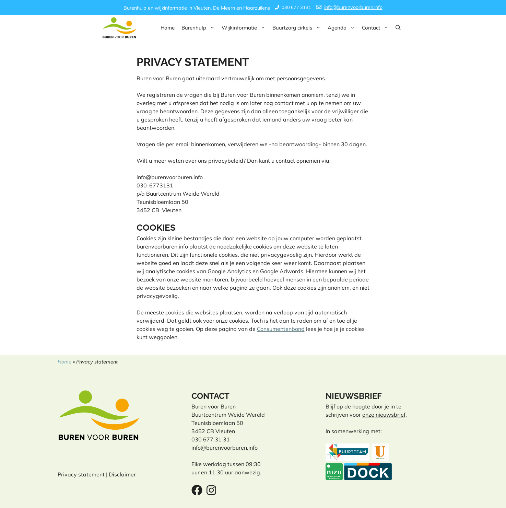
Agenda (343, 28)
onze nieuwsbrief (383, 414)
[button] (398, 28)
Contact (377, 28)
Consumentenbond (281, 328)
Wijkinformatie (245, 28)
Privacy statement (81, 474)
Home (168, 27)
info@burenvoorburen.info (353, 7)
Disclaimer (122, 474)
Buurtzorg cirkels (298, 28)
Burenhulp (199, 28)
